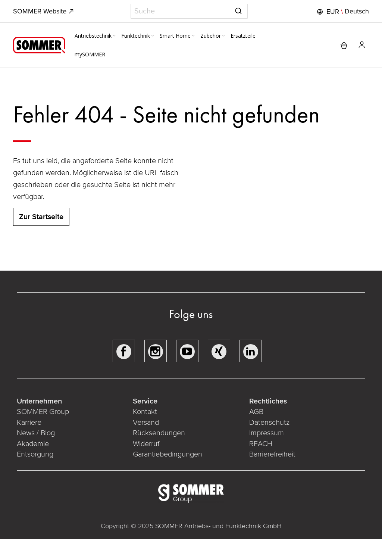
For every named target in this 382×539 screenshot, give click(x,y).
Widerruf (146, 443)
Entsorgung (35, 454)
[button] (342, 11)
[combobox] (189, 11)
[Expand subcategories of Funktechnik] (152, 36)
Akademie (34, 443)
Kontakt (145, 411)
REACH (261, 443)
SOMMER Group (43, 411)
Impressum (266, 433)
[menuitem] (95, 36)
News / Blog (36, 433)
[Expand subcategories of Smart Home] (193, 36)
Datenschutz (269, 422)
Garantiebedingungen (167, 454)
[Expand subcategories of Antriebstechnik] (114, 36)
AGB (256, 411)
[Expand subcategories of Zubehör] (223, 36)
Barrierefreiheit (273, 454)
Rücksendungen (159, 433)
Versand (146, 422)
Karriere (29, 422)
